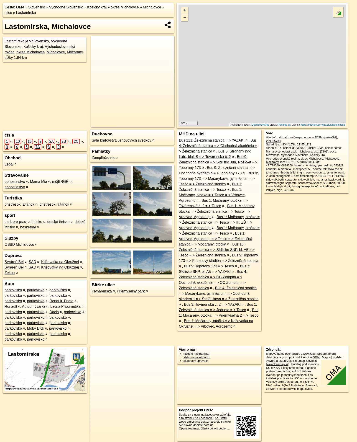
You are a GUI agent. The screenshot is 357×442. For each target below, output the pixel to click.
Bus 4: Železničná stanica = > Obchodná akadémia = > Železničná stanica (218, 145)
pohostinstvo (15, 182)
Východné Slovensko (66, 7)
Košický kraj (97, 7)
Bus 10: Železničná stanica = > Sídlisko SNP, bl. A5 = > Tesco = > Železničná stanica (217, 249)
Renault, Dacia (61, 301)
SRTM (309, 381)
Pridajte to (297, 385)
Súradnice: (273, 144)
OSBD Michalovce (19, 244)
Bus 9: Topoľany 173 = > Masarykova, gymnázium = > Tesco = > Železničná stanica (218, 178)
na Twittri (221, 418)
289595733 (273, 141)
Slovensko (36, 7)
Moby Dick (35, 328)
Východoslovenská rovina (282, 158)
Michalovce (152, 7)
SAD (32, 262)
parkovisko (13, 290)
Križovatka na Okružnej (60, 262)
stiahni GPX (273, 148)
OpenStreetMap (260, 124)
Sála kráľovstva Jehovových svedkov (121, 140)
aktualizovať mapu (290, 137)
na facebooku (210, 414)
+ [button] (184, 10)
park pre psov (16, 222)
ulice (8, 13)
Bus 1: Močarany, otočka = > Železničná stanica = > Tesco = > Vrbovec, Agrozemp (217, 211)
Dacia (54, 312)
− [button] (184, 17)
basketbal (28, 227)
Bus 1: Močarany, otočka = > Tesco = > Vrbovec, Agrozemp (212, 195)
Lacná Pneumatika (65, 306)
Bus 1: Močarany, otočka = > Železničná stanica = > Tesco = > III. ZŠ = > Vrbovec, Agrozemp (219, 222)
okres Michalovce (125, 7)
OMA (20, 7)
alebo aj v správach (196, 360)
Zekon (10, 273)
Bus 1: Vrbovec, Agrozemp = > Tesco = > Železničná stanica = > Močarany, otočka (215, 238)
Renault (11, 306)
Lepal (9, 164)
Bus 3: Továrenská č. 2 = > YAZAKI (212, 304)
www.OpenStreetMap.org (319, 353)
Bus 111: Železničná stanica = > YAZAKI (212, 140)
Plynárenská (102, 291)
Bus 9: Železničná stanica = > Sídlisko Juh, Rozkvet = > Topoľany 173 (218, 162)
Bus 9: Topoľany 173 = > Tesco (209, 266)
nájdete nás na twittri (197, 353)
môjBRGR (60, 182)
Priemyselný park (131, 291)
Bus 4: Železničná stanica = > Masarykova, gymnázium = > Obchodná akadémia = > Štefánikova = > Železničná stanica (219, 293)
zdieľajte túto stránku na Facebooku (205, 416)
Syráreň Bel (14, 262)
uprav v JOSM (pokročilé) (320, 137)
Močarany (75, 52)
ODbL (316, 357)
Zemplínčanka (103, 158)
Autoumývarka (33, 306)
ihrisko (37, 222)
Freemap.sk (284, 124)
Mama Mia (38, 182)
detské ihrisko (58, 222)
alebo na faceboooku (197, 357)
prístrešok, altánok (19, 204)
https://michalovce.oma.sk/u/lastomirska (323, 124)
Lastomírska (26, 13)
